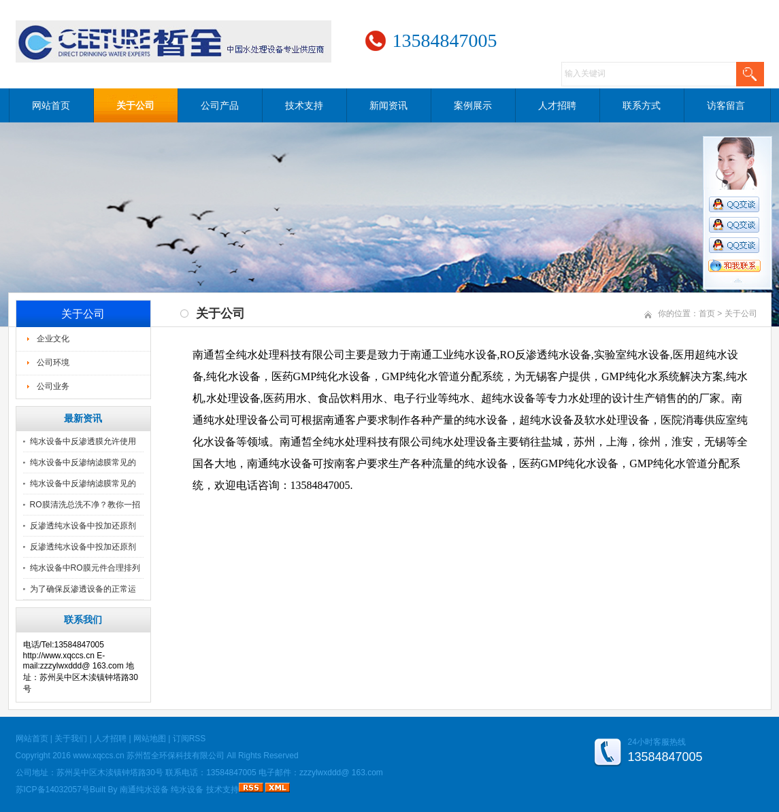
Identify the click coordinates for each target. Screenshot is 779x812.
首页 (707, 313)
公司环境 (53, 362)
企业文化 (53, 338)
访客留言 (726, 105)
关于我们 (70, 738)
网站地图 (149, 738)
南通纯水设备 (144, 789)
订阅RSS (189, 738)
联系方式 (642, 105)
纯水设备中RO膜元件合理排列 (85, 568)
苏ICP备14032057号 (53, 789)
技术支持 (304, 105)
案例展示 (473, 105)
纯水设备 (187, 789)
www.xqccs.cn (98, 755)
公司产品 (220, 105)
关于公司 (135, 105)
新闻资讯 (388, 105)
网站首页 (51, 105)
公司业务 (53, 386)
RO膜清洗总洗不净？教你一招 (85, 504)
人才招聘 (557, 105)
